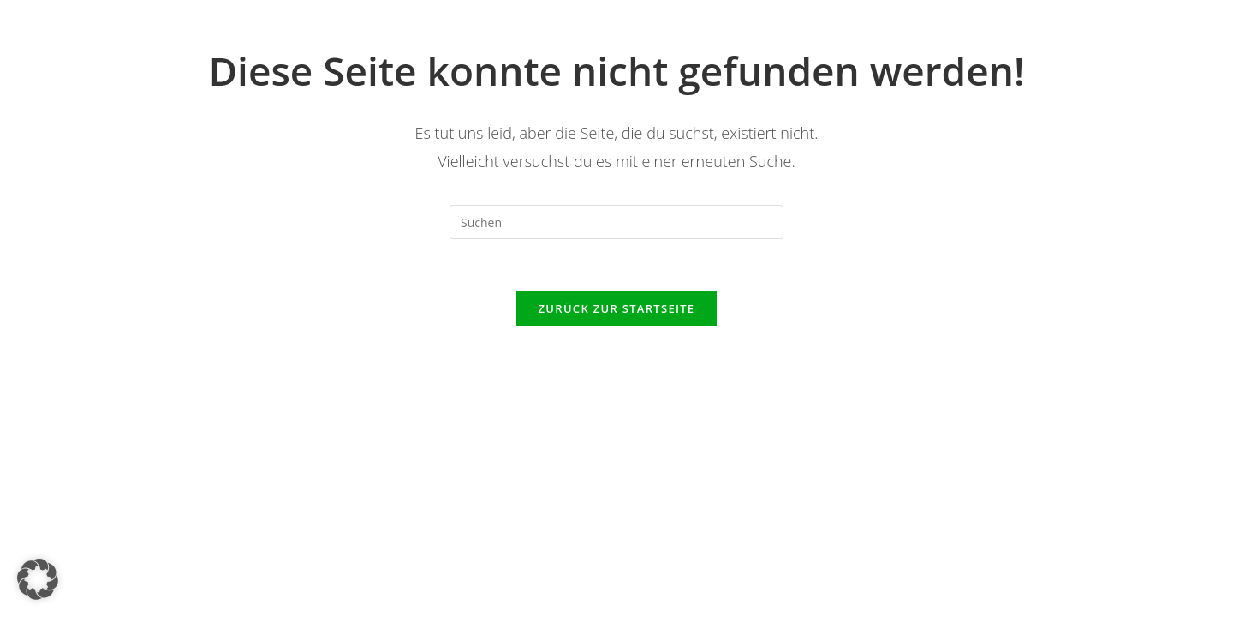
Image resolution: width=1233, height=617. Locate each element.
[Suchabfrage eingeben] (616, 222)
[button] (37, 579)
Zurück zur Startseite (617, 308)
